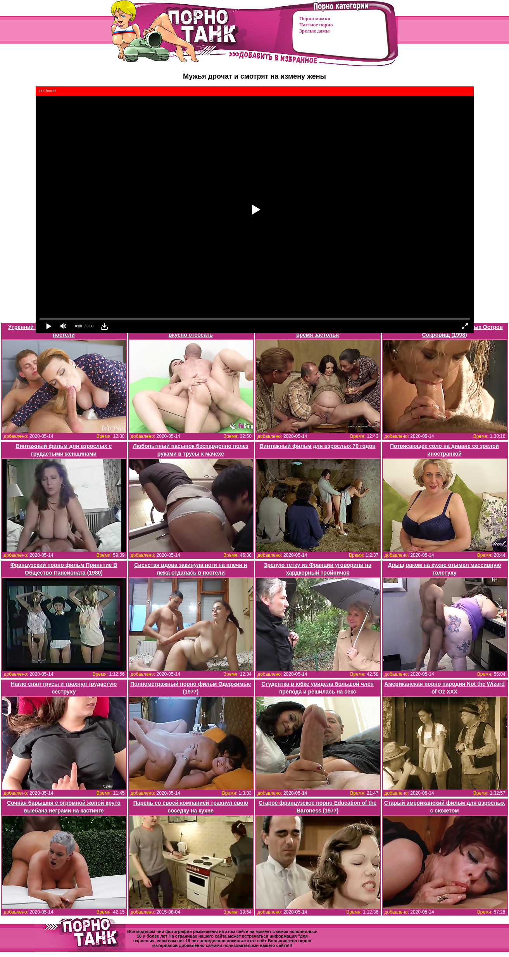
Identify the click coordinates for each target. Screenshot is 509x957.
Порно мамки (314, 18)
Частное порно (316, 25)
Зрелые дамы (314, 31)
